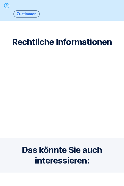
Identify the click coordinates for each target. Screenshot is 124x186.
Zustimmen (26, 14)
